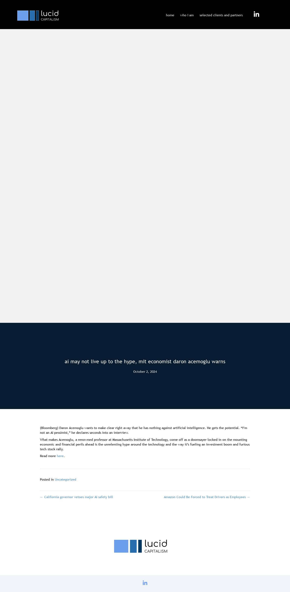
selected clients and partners (221, 15)
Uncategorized (65, 479)
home (170, 15)
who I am (187, 15)
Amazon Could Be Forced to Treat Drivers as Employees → (207, 497)
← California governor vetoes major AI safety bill (76, 497)
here (60, 456)
